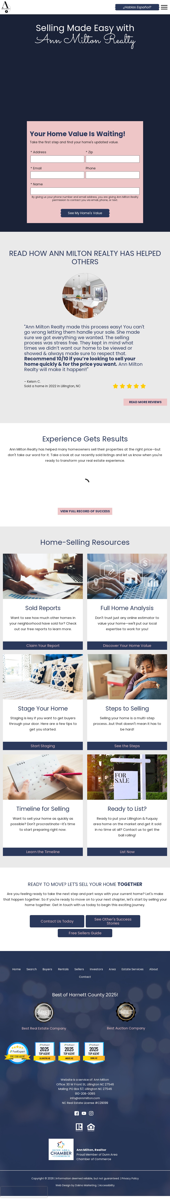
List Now (127, 855)
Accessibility (107, 1189)
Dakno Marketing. (86, 1189)
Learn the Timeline (43, 855)
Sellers (79, 973)
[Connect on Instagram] (91, 1118)
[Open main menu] (164, 7)
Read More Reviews (145, 402)
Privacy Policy (130, 1182)
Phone (91, 168)
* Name (37, 184)
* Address (38, 152)
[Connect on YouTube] (84, 1118)
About (153, 973)
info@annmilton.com (85, 1102)
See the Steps (127, 749)
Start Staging (43, 749)
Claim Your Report (43, 649)
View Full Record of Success (85, 513)
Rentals (63, 973)
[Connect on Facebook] (76, 1118)
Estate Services (132, 973)
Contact (85, 981)
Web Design (63, 1189)
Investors (96, 973)
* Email (36, 168)
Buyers (47, 973)
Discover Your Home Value (127, 649)
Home (16, 973)
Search (32, 973)
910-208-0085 (85, 1098)
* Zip (89, 152)
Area (112, 973)
